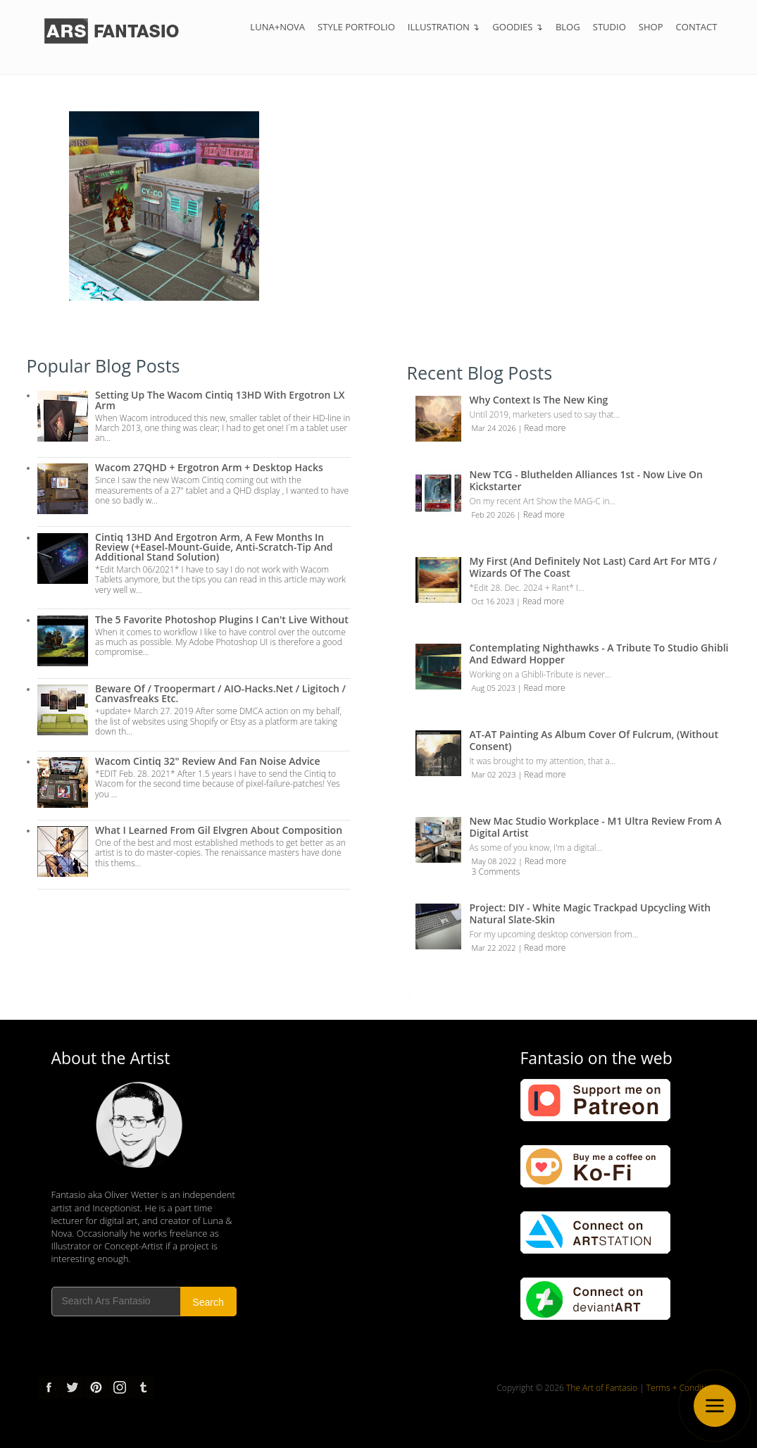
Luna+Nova (277, 26)
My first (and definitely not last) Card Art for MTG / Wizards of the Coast (594, 567)
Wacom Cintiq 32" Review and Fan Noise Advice (207, 761)
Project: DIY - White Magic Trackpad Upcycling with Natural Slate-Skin (590, 913)
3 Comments (496, 872)
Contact (697, 26)
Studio (609, 26)
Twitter (72, 1387)
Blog (568, 26)
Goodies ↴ (517, 26)
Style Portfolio (356, 26)
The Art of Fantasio (601, 1388)
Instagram (119, 1387)
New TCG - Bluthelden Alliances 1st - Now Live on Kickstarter (586, 480)
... (409, 992)
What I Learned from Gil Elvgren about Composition (218, 830)
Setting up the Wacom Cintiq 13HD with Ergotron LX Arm (219, 399)
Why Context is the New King (539, 399)
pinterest (96, 1387)
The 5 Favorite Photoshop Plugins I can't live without (222, 619)
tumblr (142, 1387)
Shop (651, 26)
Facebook (49, 1387)
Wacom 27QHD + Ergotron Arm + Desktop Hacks (209, 467)
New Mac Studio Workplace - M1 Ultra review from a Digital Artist (596, 827)
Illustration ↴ (444, 26)
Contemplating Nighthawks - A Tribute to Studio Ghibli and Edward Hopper (599, 653)
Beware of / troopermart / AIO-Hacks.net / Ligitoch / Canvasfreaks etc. (220, 693)
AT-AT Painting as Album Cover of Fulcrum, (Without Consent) (594, 740)
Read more (544, 428)
